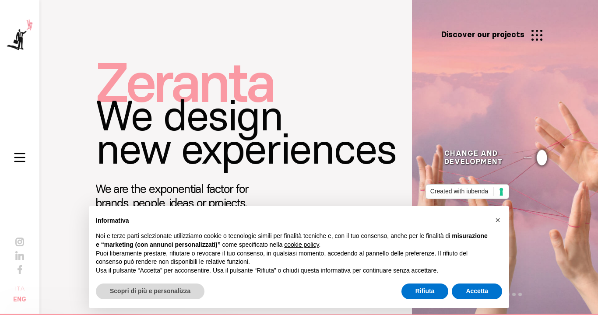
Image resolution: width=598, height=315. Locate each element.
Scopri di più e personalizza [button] (150, 290)
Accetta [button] (477, 290)
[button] (498, 220)
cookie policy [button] (301, 244)
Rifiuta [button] (425, 290)
